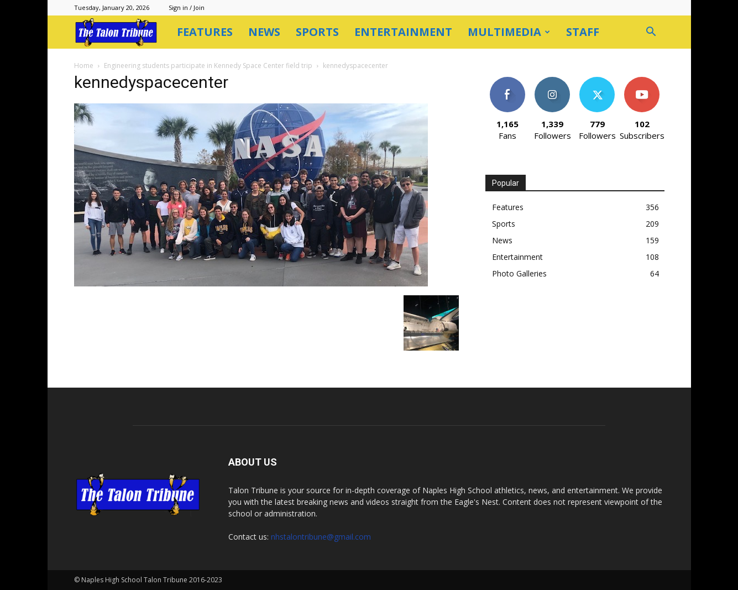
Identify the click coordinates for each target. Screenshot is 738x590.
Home (83, 65)
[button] (651, 33)
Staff (582, 31)
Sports (317, 31)
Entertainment (403, 31)
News (264, 31)
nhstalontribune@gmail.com (321, 536)
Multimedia (509, 31)
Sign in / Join (187, 7)
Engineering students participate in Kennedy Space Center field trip (208, 65)
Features (205, 31)
